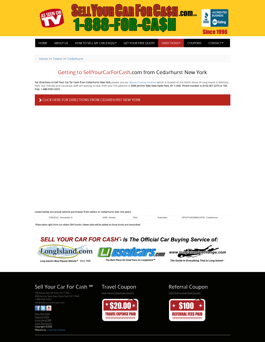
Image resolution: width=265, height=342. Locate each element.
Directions (170, 43)
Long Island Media (56, 329)
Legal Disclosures (43, 323)
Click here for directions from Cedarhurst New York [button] (89, 99)
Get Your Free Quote (139, 43)
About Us (61, 43)
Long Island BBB (43, 320)
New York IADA (42, 313)
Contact (214, 43)
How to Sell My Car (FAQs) (94, 43)
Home (43, 43)
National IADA (42, 317)
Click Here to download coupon (118, 292)
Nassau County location (142, 82)
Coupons (194, 43)
